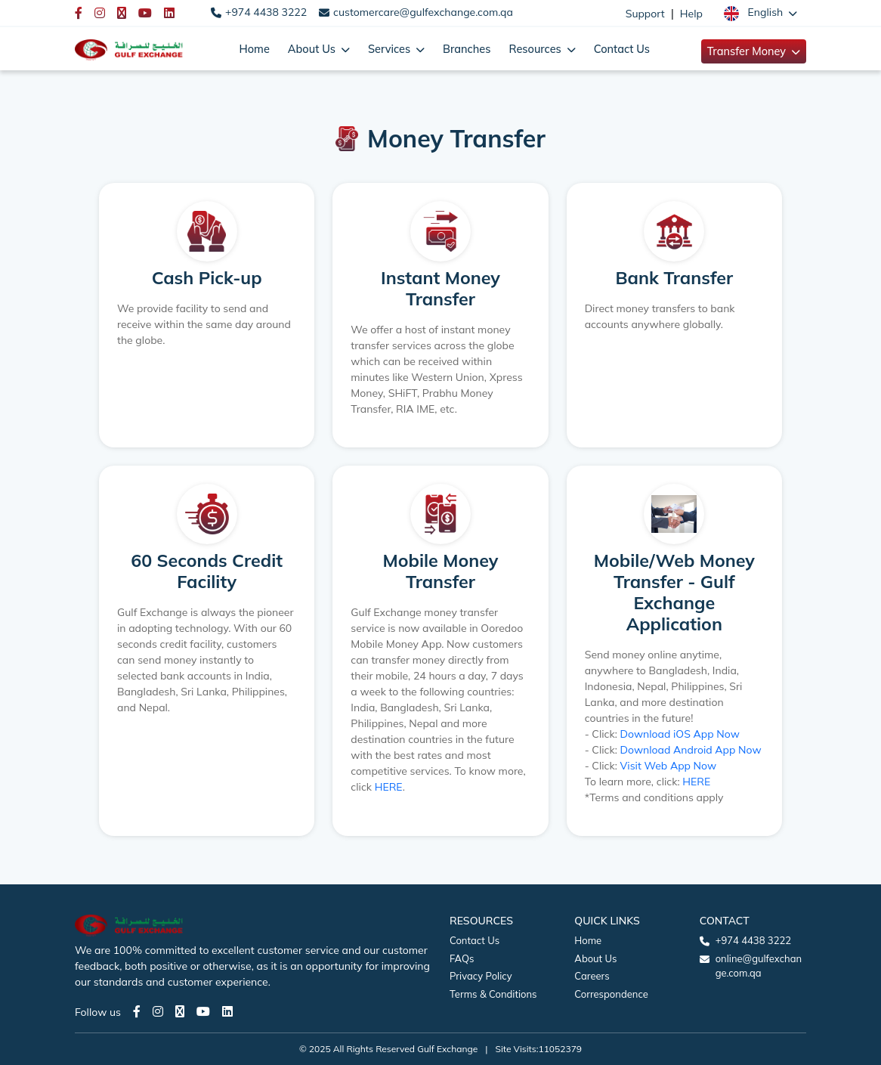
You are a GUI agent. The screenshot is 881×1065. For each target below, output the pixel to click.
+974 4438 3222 (266, 12)
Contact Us (622, 49)
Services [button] (390, 49)
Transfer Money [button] (748, 51)
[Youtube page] (203, 1011)
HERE (389, 787)
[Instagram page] (158, 1011)
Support (645, 13)
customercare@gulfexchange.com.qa (423, 12)
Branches (466, 49)
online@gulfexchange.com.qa (759, 966)
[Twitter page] (179, 1011)
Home (255, 49)
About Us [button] (313, 49)
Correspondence (611, 994)
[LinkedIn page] (227, 1011)
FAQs (462, 958)
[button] (760, 13)
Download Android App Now (691, 750)
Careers (591, 976)
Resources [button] (536, 49)
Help (691, 13)
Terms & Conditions (493, 994)
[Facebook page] (137, 1011)
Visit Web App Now (668, 765)
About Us (595, 958)
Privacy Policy (481, 976)
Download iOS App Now (680, 734)
